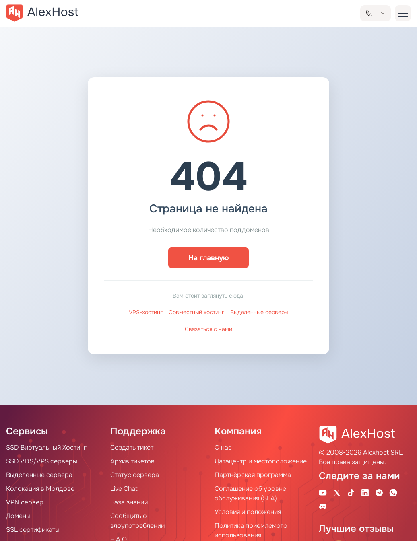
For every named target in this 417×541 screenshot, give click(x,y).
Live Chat (124, 488)
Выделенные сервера (39, 475)
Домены (18, 516)
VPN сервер (24, 502)
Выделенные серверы (259, 312)
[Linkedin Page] (365, 492)
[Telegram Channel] (379, 492)
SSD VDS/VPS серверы (41, 461)
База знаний (129, 502)
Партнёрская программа (253, 475)
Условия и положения (248, 512)
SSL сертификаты (33, 529)
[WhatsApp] (393, 492)
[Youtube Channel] (323, 492)
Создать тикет (131, 447)
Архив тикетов (132, 461)
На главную (208, 257)
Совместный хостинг (196, 312)
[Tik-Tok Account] (351, 492)
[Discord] (323, 506)
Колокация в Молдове (40, 488)
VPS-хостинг (146, 312)
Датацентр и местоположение (261, 461)
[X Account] (337, 492)
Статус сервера (134, 475)
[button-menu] (403, 13)
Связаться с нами (208, 329)
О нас (223, 447)
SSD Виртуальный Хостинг (46, 447)
